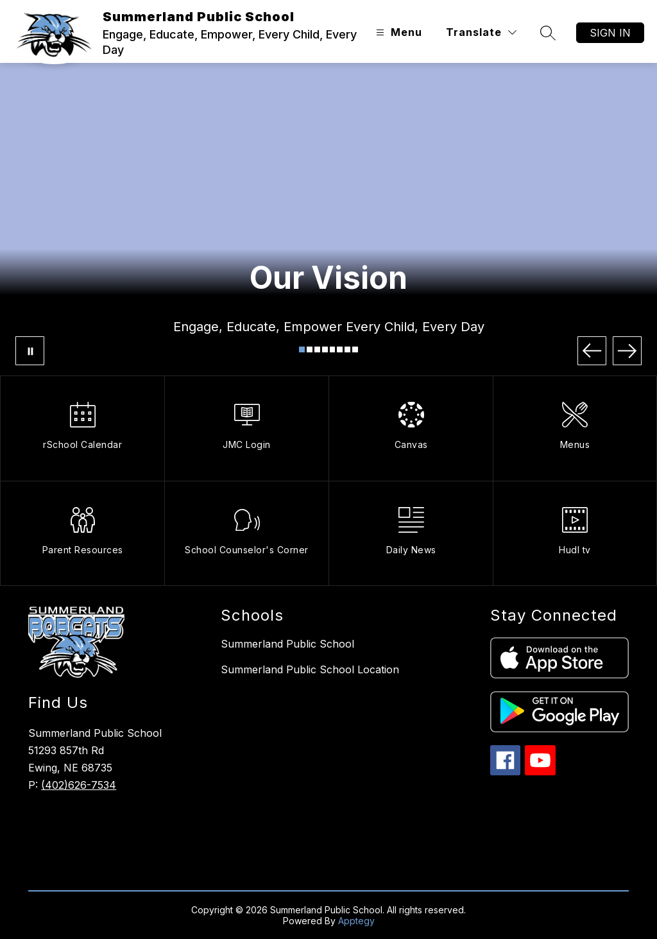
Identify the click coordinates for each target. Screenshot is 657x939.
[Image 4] (325, 349)
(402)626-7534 (78, 785)
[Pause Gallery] (29, 350)
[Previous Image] (591, 350)
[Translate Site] (481, 32)
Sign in (610, 32)
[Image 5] (333, 349)
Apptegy (356, 920)
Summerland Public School (287, 643)
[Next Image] (627, 350)
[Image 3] (317, 349)
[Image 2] (309, 349)
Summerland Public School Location (310, 669)
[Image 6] (340, 349)
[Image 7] (347, 349)
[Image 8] (355, 349)
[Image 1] (302, 349)
